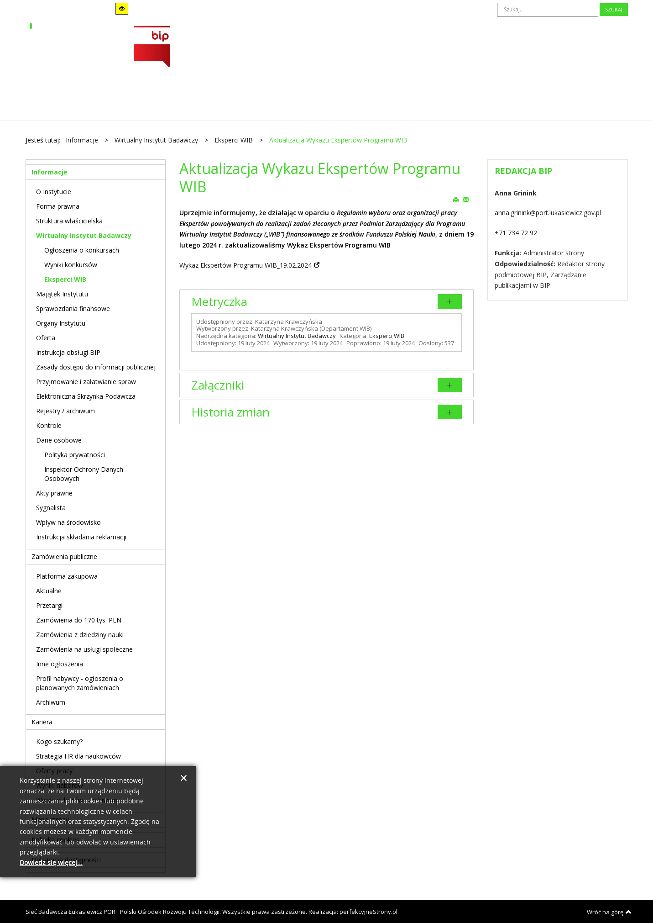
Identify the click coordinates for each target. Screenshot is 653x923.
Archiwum (50, 702)
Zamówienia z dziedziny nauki (80, 634)
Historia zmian (230, 412)
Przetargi (49, 605)
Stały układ (168, 8)
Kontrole (49, 425)
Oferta (45, 337)
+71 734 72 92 (516, 232)
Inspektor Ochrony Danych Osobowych (83, 474)
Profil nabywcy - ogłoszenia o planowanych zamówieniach (79, 683)
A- (253, 9)
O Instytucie (53, 191)
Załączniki (217, 385)
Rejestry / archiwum (65, 410)
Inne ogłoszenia (59, 663)
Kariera (41, 721)
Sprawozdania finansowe (73, 308)
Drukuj (456, 199)
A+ (278, 9)
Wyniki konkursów (70, 264)
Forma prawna (57, 206)
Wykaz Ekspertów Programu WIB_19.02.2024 (245, 265)
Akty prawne (54, 493)
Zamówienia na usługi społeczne (84, 649)
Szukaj (613, 9)
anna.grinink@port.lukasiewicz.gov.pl (548, 212)
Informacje (49, 172)
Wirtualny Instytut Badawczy (297, 336)
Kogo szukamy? (59, 741)
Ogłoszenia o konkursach (81, 250)
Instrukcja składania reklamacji (81, 537)
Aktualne (49, 590)
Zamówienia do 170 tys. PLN (78, 620)
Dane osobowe (59, 440)
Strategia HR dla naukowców (78, 756)
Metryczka (219, 301)
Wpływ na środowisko (68, 522)
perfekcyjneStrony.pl (368, 911)
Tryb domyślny (54, 9)
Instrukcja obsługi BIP (68, 352)
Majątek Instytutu (62, 294)
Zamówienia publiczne (64, 556)
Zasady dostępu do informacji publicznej (96, 367)
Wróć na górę (609, 912)
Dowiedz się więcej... (51, 863)
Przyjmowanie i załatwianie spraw (86, 381)
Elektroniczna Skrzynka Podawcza (86, 396)
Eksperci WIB (386, 336)
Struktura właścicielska (69, 220)
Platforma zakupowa (67, 576)
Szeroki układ (180, 8)
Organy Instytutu (60, 323)
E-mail (466, 199)
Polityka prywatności (74, 454)
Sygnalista (51, 507)
